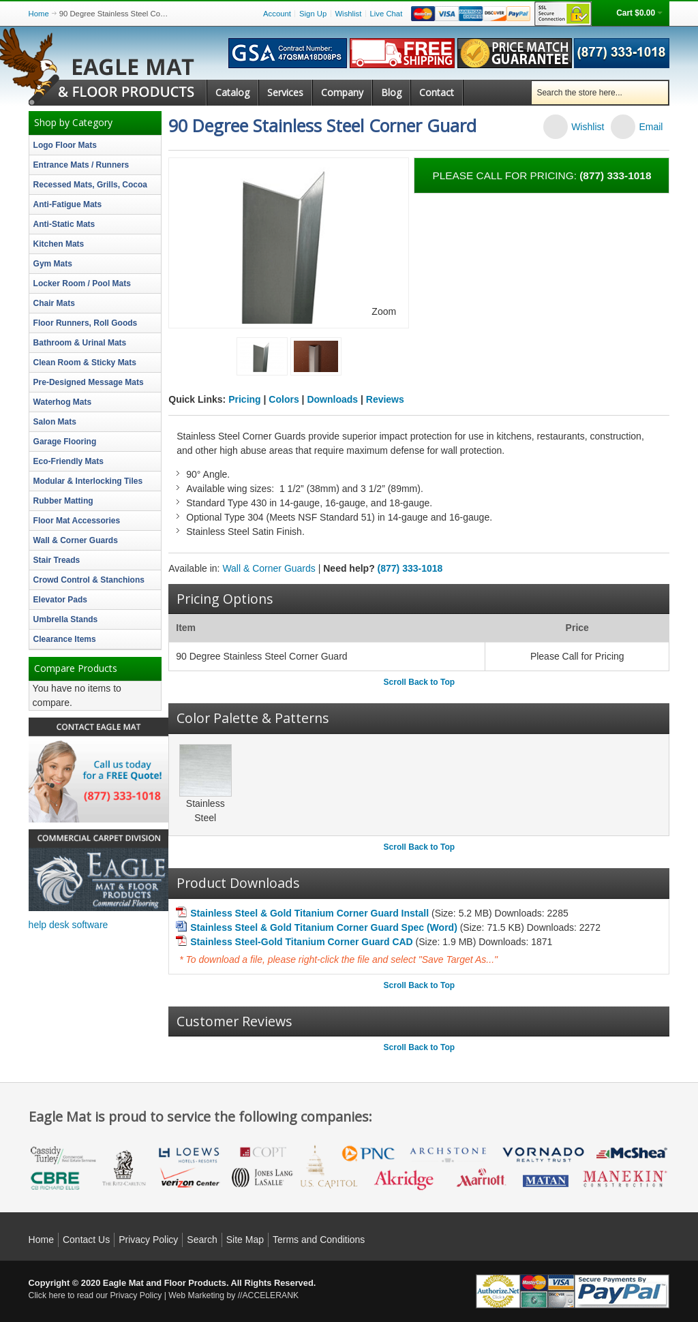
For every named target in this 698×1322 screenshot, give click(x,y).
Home (39, 14)
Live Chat (386, 14)
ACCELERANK (270, 1295)
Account (277, 14)
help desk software (68, 924)
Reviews (385, 399)
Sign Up (313, 14)
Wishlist (348, 14)
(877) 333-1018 (410, 568)
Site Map (245, 1239)
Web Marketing (196, 1295)
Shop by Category (73, 122)
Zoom (383, 311)
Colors (284, 399)
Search (202, 1239)
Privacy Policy (148, 1239)
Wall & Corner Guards (268, 568)
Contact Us (86, 1239)
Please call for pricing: (541, 175)
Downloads (332, 399)
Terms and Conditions (319, 1239)
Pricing (244, 399)
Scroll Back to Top (419, 682)
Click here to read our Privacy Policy (95, 1295)
